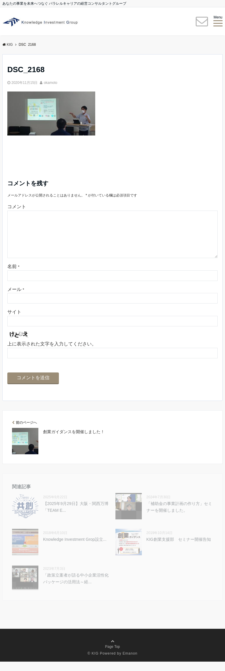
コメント (16, 206)
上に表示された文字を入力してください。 (51, 353)
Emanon (130, 663)
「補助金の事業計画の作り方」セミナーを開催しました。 (179, 516)
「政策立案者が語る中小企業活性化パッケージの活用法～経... (76, 587)
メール (15, 298)
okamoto (50, 83)
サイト (14, 321)
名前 (13, 275)
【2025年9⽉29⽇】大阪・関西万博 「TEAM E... (75, 516)
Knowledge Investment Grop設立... (74, 548)
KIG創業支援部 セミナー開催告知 (178, 548)
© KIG (93, 663)
